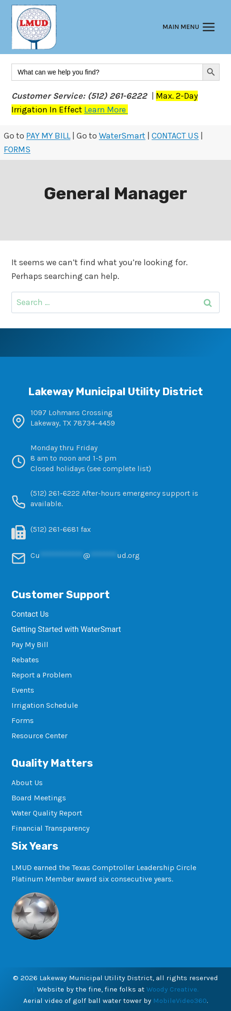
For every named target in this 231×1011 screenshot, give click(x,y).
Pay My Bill (29, 644)
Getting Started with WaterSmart (66, 629)
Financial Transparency (50, 828)
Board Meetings (38, 797)
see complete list (119, 468)
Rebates (25, 659)
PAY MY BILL (48, 135)
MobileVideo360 (180, 1000)
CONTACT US (175, 135)
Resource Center (39, 735)
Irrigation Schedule (44, 705)
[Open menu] (189, 27)
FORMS (17, 149)
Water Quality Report (46, 812)
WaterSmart (122, 135)
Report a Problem (41, 674)
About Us (27, 782)
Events (22, 690)
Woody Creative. (172, 989)
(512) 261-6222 (55, 493)
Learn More (106, 109)
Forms (22, 720)
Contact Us (30, 614)
